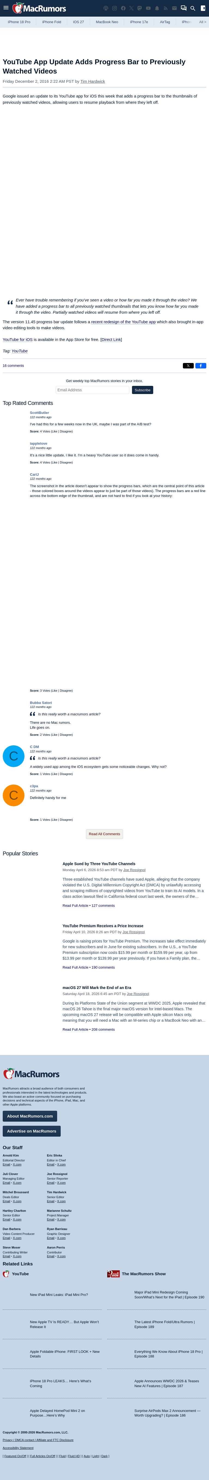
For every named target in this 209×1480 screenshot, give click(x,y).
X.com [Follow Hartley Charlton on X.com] (17, 1216)
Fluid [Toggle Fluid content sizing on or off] (62, 1456)
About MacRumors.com (30, 1113)
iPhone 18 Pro (19, 22)
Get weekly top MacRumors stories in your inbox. (104, 381)
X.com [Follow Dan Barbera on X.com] (17, 1235)
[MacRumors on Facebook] (123, 8)
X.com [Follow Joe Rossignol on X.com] (61, 1180)
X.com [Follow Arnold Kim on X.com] (17, 1161)
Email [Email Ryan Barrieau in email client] (51, 1235)
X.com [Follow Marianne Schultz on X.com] (61, 1216)
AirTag (165, 22)
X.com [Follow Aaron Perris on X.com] (61, 1253)
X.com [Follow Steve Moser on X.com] (17, 1253)
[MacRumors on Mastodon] (139, 8)
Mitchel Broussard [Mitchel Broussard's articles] (16, 1189)
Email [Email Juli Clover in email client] (6, 1180)
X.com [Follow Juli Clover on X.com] (17, 1180)
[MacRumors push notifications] (157, 8)
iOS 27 (78, 22)
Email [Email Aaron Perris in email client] (51, 1253)
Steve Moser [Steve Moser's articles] (11, 1244)
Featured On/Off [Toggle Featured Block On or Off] (15, 1456)
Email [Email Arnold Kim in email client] (6, 1161)
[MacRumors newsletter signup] (174, 8)
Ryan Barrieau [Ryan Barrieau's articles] (57, 1226)
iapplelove (38, 443)
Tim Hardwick (92, 81)
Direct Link (111, 339)
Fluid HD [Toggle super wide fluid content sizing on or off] (74, 1456)
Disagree (66, 431)
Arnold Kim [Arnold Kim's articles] (11, 1152)
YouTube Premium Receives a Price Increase (112, 925)
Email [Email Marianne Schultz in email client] (51, 1216)
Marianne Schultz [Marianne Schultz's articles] (59, 1208)
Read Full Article (75, 906)
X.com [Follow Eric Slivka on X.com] (61, 1161)
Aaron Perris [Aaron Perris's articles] (56, 1244)
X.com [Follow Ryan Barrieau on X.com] (61, 1235)
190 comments (103, 967)
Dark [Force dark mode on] (104, 1456)
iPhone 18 (190, 22)
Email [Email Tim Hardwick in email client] (51, 1198)
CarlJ (34, 474)
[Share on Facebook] (200, 365)
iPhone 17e (139, 22)
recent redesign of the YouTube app (123, 321)
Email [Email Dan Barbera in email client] (6, 1235)
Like (54, 431)
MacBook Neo (107, 22)
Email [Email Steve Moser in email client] (6, 1253)
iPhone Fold (51, 22)
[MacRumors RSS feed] (165, 8)
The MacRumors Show (144, 1271)
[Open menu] (6, 8)
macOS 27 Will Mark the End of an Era (104, 987)
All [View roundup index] (202, 22)
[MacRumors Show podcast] (106, 8)
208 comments (103, 1029)
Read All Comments (104, 834)
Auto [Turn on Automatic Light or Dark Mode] (87, 1456)
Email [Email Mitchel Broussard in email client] (6, 1198)
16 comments (13, 366)
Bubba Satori (41, 703)
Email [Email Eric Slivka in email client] (51, 1161)
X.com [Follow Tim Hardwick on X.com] (61, 1198)
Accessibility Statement (18, 1448)
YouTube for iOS (18, 339)
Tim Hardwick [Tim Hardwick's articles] (56, 1189)
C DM (34, 747)
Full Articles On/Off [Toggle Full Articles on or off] (42, 1456)
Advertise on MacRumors (31, 1128)
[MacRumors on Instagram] (114, 8)
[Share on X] (188, 365)
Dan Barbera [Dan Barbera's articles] (11, 1226)
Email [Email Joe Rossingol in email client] (51, 1180)
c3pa (34, 786)
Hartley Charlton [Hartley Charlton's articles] (14, 1208)
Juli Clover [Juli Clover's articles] (10, 1171)
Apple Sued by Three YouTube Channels (107, 863)
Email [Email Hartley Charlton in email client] (6, 1216)
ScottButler (39, 413)
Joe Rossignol (134, 870)
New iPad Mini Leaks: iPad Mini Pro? (59, 1292)
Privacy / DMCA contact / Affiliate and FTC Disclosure (38, 1440)
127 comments (103, 906)
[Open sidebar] (203, 9)
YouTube (20, 351)
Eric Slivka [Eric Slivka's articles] (54, 1152)
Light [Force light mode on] (95, 1456)
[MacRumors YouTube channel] (148, 8)
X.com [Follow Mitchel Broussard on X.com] (17, 1198)
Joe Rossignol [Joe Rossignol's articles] (57, 1171)
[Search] (195, 8)
